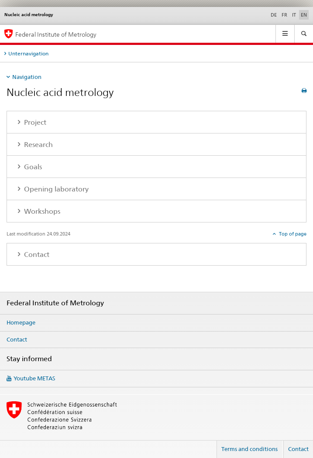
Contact (17, 339)
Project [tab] (34, 122)
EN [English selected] (304, 15)
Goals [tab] (32, 167)
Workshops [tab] (41, 211)
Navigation (26, 76)
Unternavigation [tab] (28, 53)
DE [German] (274, 15)
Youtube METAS (34, 378)
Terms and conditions (249, 448)
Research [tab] (37, 144)
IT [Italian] (294, 15)
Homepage (21, 322)
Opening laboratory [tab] (55, 189)
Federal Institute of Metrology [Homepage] (55, 34)
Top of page (292, 234)
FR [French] (284, 15)
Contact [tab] (35, 254)
